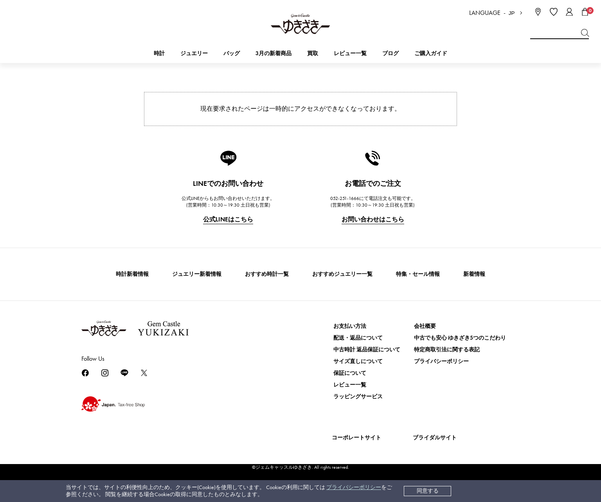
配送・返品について (358, 338)
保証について (349, 373)
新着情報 (474, 274)
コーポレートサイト (356, 437)
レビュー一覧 (349, 384)
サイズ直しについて (358, 361)
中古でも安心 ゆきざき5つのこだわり (460, 338)
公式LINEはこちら (228, 219)
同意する (428, 491)
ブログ (390, 53)
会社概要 (425, 326)
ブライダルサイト (435, 437)
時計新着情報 (132, 274)
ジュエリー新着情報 (196, 274)
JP (512, 13)
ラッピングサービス (358, 396)
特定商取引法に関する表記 (447, 349)
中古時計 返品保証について (366, 349)
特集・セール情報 (418, 274)
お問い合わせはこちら (373, 219)
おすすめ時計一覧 (267, 274)
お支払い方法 (349, 326)
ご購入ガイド (430, 53)
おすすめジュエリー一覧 (342, 274)
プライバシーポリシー (353, 487)
